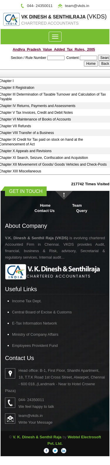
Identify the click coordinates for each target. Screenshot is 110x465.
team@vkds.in (77, 6)
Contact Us (45, 210)
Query (81, 210)
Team (77, 205)
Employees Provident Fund (26, 345)
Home (45, 205)
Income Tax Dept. (18, 301)
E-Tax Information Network (26, 323)
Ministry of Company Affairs (27, 334)
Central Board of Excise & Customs (33, 312)
